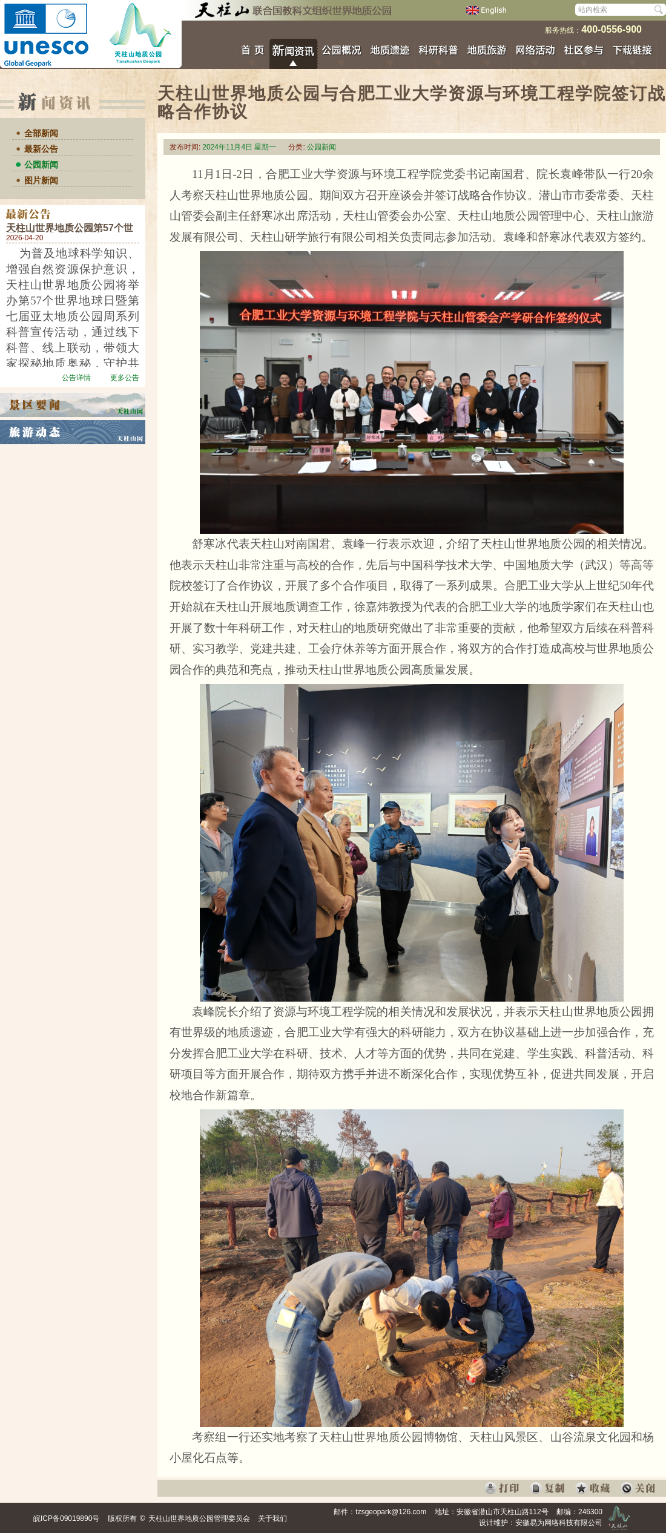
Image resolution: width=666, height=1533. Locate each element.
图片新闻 (41, 180)
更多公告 (124, 377)
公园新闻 (41, 164)
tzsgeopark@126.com (390, 1512)
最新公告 (41, 149)
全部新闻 (41, 133)
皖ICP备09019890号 (66, 1518)
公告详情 (76, 377)
